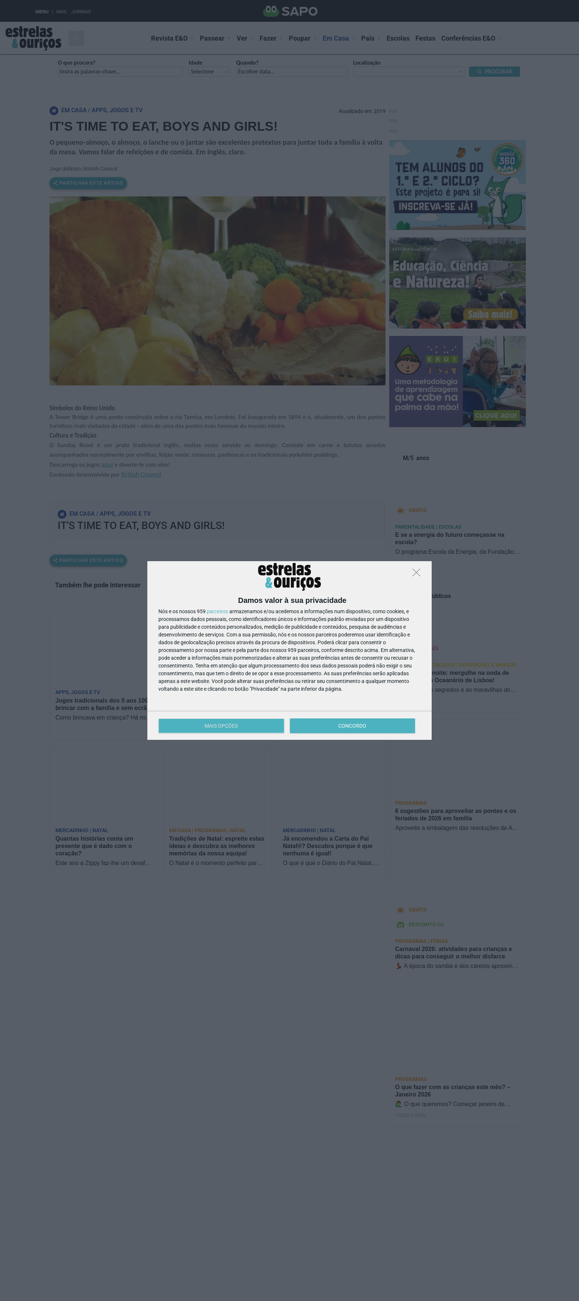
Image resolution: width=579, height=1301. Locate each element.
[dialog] (289, 650)
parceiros (217, 611)
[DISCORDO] (418, 574)
